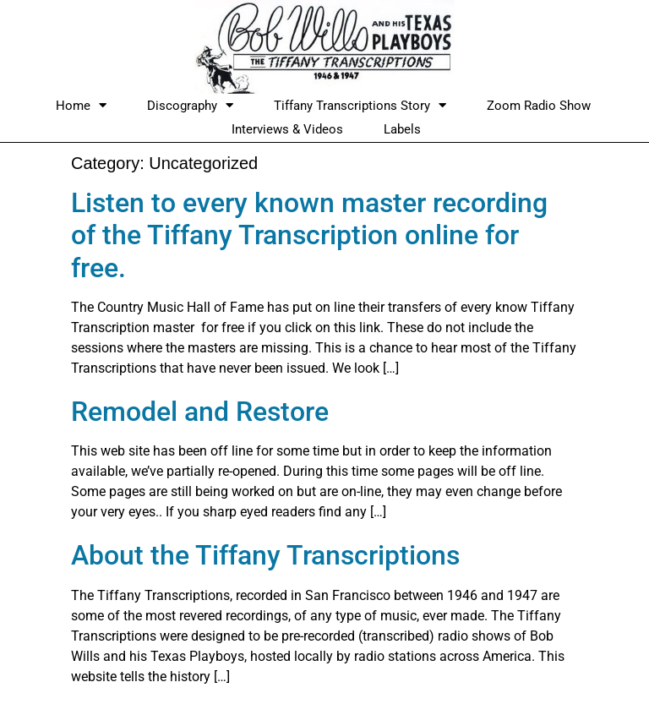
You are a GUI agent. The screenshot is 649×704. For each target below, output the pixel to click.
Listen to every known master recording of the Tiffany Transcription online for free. (309, 235)
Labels (402, 129)
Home (81, 105)
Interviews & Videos (287, 129)
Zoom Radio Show (539, 105)
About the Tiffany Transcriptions (265, 555)
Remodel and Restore (200, 412)
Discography (190, 105)
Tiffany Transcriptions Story (360, 105)
